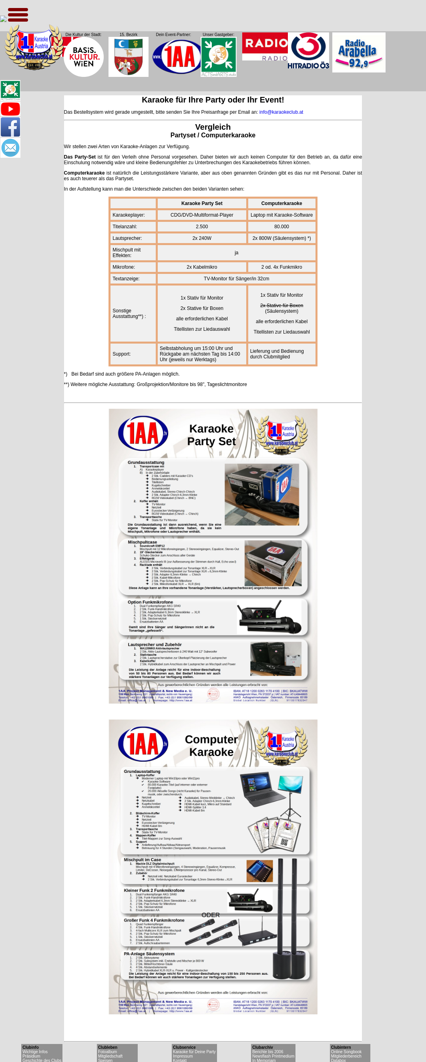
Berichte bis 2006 (267, 1052)
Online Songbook (346, 1052)
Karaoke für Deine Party (194, 1052)
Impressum (183, 1056)
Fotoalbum (107, 1052)
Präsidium (31, 1056)
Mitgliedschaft (110, 1056)
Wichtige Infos (35, 1052)
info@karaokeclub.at (281, 112)
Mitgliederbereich (346, 1056)
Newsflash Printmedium (273, 1056)
